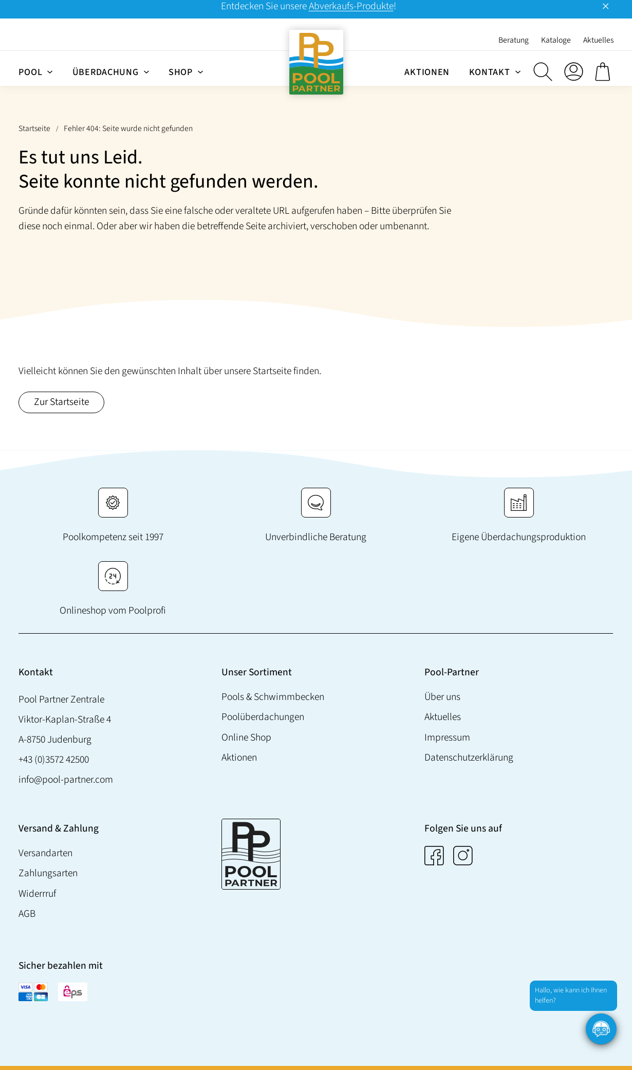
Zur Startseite (61, 402)
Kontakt (489, 72)
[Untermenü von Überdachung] (146, 71)
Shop (181, 72)
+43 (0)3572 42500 (53, 759)
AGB (26, 914)
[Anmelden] (573, 71)
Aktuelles (442, 717)
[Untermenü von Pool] (50, 71)
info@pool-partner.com (65, 779)
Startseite (34, 128)
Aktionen (239, 757)
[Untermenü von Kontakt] (518, 71)
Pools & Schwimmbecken (272, 697)
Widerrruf (37, 894)
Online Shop (246, 737)
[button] (542, 71)
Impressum (447, 737)
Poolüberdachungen (262, 717)
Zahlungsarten (48, 873)
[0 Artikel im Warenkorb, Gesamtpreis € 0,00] (604, 71)
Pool (30, 72)
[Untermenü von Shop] (200, 71)
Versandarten (45, 853)
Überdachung (105, 72)
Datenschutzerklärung (468, 757)
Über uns (442, 697)
